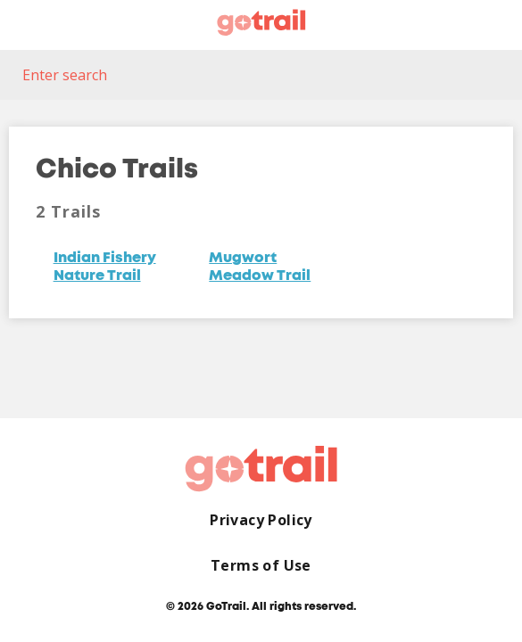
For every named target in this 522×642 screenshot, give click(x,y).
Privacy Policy (261, 520)
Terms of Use (261, 565)
